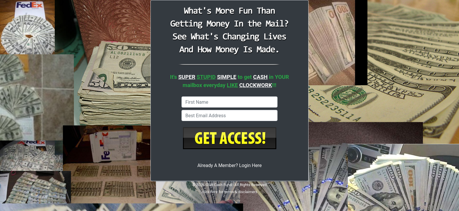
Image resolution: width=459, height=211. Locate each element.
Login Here (250, 165)
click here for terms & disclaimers (229, 192)
